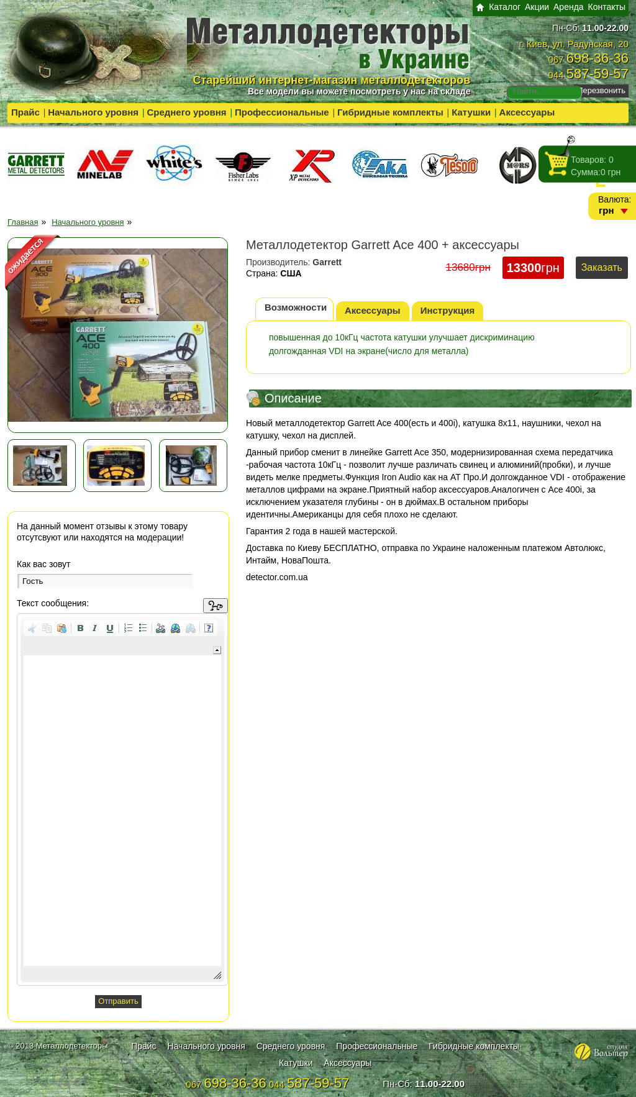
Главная (22, 222)
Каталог (504, 7)
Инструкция (447, 310)
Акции (537, 7)
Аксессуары (527, 112)
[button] (32, 628)
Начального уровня (93, 112)
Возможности (296, 307)
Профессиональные (282, 112)
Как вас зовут (44, 564)
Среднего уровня (186, 112)
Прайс (25, 112)
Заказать (601, 267)
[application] (122, 799)
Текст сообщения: (53, 603)
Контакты (606, 7)
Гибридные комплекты (390, 112)
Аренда (568, 7)
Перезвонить (601, 90)
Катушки (471, 112)
